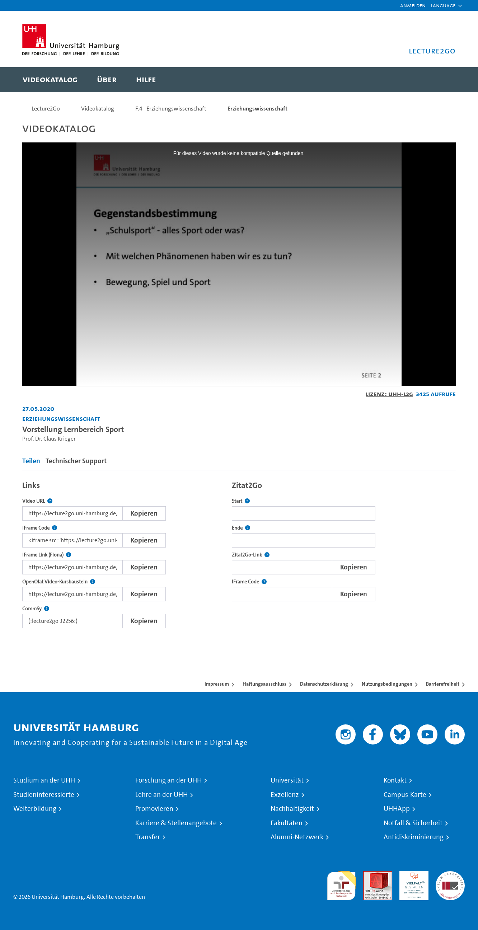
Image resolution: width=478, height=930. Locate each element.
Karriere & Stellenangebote (176, 823)
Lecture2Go (46, 108)
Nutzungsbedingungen (387, 683)
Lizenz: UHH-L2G (389, 393)
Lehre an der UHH (161, 794)
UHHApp (397, 808)
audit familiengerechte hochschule (341, 884)
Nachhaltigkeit (292, 808)
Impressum (217, 683)
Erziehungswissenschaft (257, 108)
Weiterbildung (34, 808)
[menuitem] (50, 79)
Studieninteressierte (43, 794)
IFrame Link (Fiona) (46, 555)
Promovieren (154, 808)
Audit (370, 875)
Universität (287, 780)
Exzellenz (285, 794)
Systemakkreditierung (450, 875)
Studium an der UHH (44, 780)
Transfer (147, 837)
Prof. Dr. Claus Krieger (49, 438)
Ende (241, 528)
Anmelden (413, 5)
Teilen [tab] (31, 461)
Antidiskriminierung (414, 837)
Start (241, 501)
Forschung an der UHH (168, 780)
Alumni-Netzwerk (297, 837)
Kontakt (395, 780)
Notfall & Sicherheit (413, 823)
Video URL (37, 501)
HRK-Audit (412, 875)
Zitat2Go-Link (251, 555)
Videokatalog (97, 108)
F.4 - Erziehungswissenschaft (170, 108)
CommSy (35, 608)
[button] (443, 5)
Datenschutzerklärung (324, 683)
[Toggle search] (443, 79)
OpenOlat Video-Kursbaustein (58, 582)
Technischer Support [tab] (76, 461)
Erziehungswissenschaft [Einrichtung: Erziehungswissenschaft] (61, 418)
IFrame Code (39, 528)
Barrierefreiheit (442, 683)
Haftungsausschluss (264, 683)
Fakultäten (287, 823)
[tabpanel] (239, 552)
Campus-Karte (405, 794)
